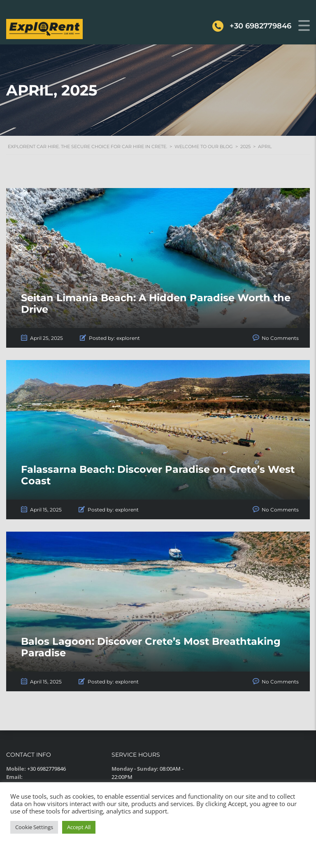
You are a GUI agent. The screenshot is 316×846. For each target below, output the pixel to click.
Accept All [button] (79, 827)
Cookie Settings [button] (34, 827)
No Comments (280, 338)
